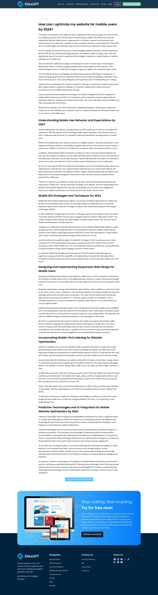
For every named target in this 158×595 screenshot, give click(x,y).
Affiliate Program (82, 4)
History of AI (94, 4)
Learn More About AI (56, 567)
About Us (61, 4)
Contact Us (85, 571)
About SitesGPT (54, 559)
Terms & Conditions (88, 559)
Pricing (103, 4)
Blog (110, 4)
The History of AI (55, 574)
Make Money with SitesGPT (58, 571)
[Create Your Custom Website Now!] (79, 479)
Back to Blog (43, 19)
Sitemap (52, 586)
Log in (117, 4)
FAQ (82, 563)
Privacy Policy (86, 567)
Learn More (70, 4)
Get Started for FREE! (131, 4)
